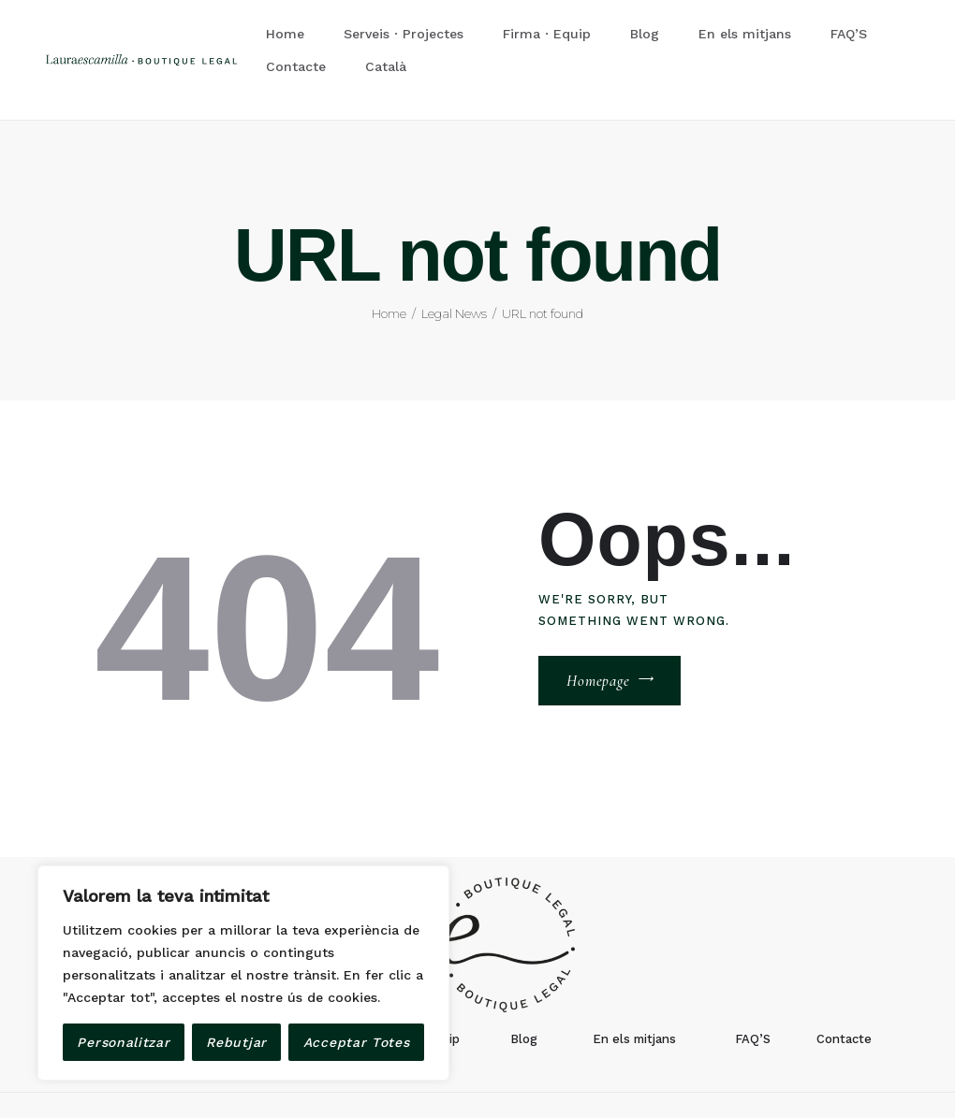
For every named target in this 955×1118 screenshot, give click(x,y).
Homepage (598, 628)
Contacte (844, 987)
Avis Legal (531, 1077)
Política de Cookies (755, 1077)
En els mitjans (634, 987)
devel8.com (457, 1077)
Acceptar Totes (356, 1042)
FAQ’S (753, 987)
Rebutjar (236, 1042)
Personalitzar (123, 1042)
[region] (243, 973)
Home (389, 261)
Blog (523, 987)
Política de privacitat (630, 1077)
